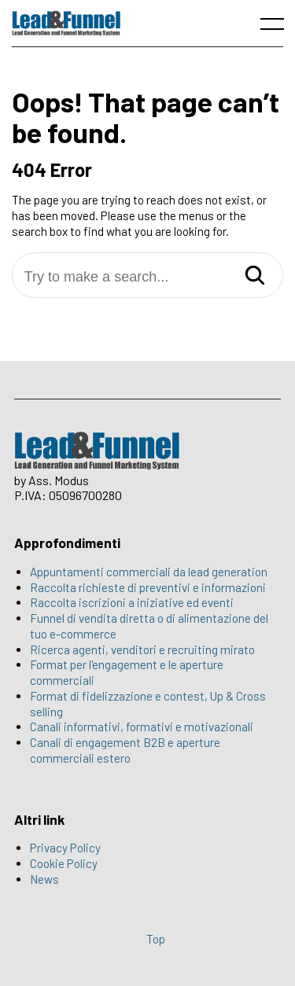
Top (155, 939)
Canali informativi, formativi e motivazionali (141, 726)
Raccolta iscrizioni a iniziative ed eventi (132, 602)
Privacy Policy (65, 848)
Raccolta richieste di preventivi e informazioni (148, 587)
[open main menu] (275, 27)
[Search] (255, 276)
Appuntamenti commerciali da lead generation (148, 572)
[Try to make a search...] (147, 277)
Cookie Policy (64, 863)
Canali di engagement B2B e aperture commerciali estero (125, 750)
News (44, 879)
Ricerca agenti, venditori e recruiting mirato (142, 649)
